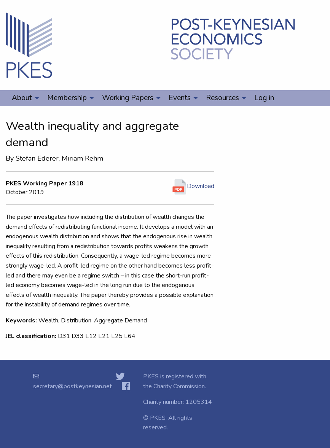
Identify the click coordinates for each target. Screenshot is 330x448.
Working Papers (127, 98)
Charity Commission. (179, 386)
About (22, 98)
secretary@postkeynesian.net (72, 386)
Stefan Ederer (37, 158)
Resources (222, 98)
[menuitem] (23, 98)
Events (180, 98)
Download (193, 186)
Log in (264, 98)
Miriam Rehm (82, 158)
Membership (67, 98)
